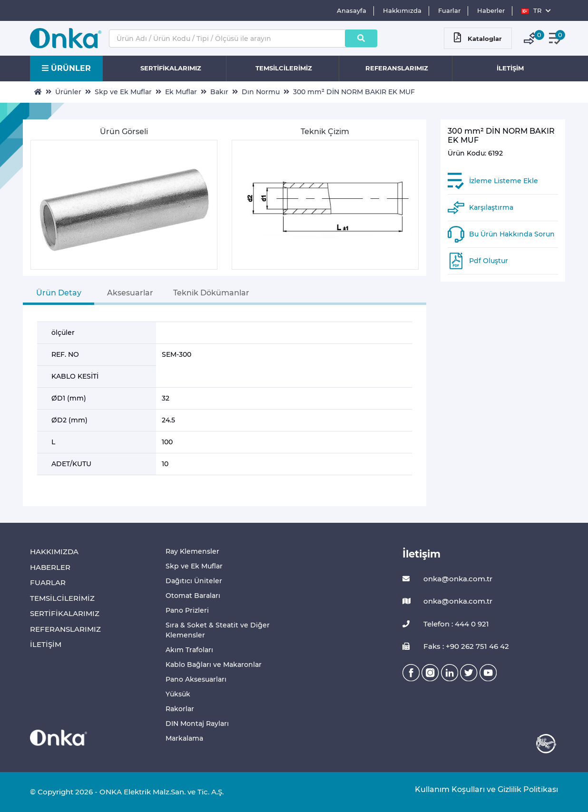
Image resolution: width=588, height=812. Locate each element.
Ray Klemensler (192, 551)
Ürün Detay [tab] (58, 292)
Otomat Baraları (193, 595)
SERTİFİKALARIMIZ (170, 68)
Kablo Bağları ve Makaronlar (214, 664)
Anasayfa (351, 10)
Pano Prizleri (187, 610)
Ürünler (68, 92)
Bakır (219, 92)
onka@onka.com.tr (447, 579)
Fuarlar (449, 10)
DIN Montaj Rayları (197, 723)
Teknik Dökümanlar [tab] (211, 292)
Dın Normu (261, 92)
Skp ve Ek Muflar (123, 92)
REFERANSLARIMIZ (396, 68)
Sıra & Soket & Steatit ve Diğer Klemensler (218, 630)
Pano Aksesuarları (196, 679)
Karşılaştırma (491, 207)
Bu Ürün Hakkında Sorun (512, 234)
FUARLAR (48, 582)
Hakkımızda (402, 10)
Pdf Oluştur (488, 260)
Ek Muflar (181, 92)
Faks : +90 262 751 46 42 (455, 646)
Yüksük (178, 694)
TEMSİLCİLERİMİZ (283, 68)
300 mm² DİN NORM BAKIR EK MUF (354, 92)
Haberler (491, 10)
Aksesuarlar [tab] (130, 292)
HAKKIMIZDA (54, 551)
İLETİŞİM (510, 68)
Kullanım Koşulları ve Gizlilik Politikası (481, 789)
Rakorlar (180, 708)
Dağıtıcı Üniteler (194, 581)
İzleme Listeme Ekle (503, 180)
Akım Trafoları (189, 650)
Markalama (184, 738)
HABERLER (50, 567)
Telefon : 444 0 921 (445, 624)
